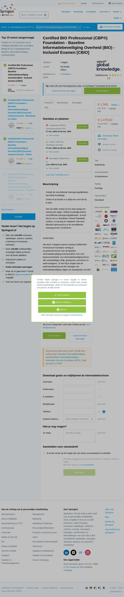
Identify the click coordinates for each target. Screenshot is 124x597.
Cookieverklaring (75, 315)
